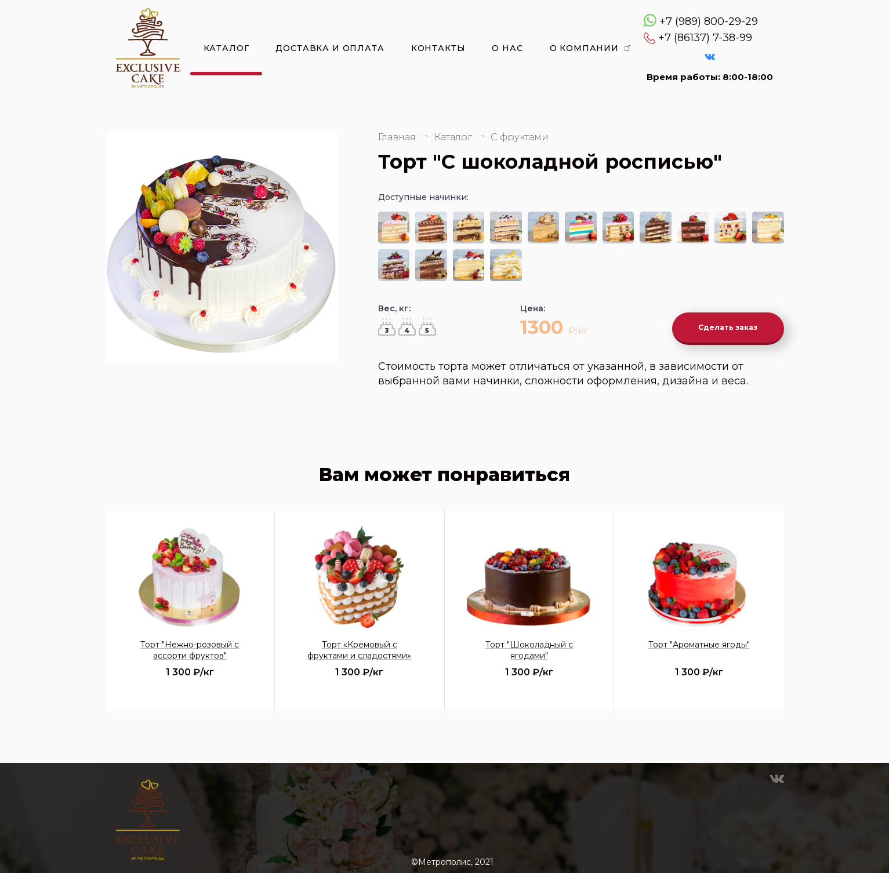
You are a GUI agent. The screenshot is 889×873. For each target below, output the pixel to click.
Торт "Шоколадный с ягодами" (529, 643)
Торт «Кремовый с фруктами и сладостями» (359, 643)
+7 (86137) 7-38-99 (705, 37)
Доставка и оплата (329, 48)
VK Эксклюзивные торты (710, 57)
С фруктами (520, 137)
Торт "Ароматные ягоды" (699, 638)
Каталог (226, 48)
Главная (397, 137)
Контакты (438, 48)
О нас (507, 48)
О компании (584, 48)
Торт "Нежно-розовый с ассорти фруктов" (189, 643)
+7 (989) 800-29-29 (708, 21)
